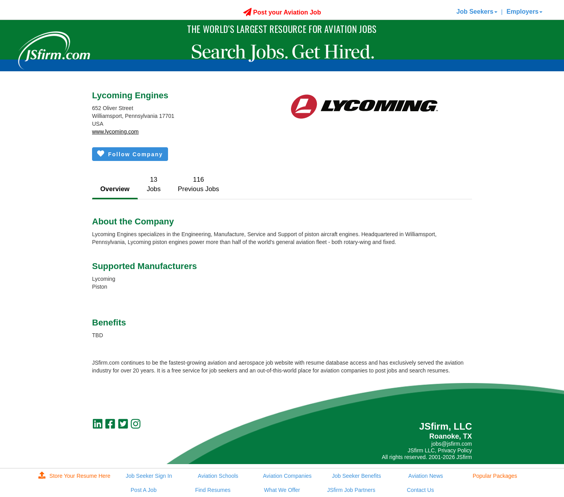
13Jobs (154, 184)
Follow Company (130, 153)
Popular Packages (495, 476)
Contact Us (420, 490)
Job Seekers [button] (476, 11)
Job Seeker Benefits (356, 476)
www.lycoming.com (115, 131)
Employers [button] (524, 11)
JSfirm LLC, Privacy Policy (440, 450)
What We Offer (282, 490)
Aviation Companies (287, 476)
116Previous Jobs (198, 184)
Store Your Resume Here (74, 476)
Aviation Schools (218, 476)
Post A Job (144, 490)
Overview (115, 189)
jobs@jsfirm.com (451, 444)
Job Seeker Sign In (149, 476)
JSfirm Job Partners (351, 490)
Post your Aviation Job (282, 12)
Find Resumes (212, 490)
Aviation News (426, 476)
